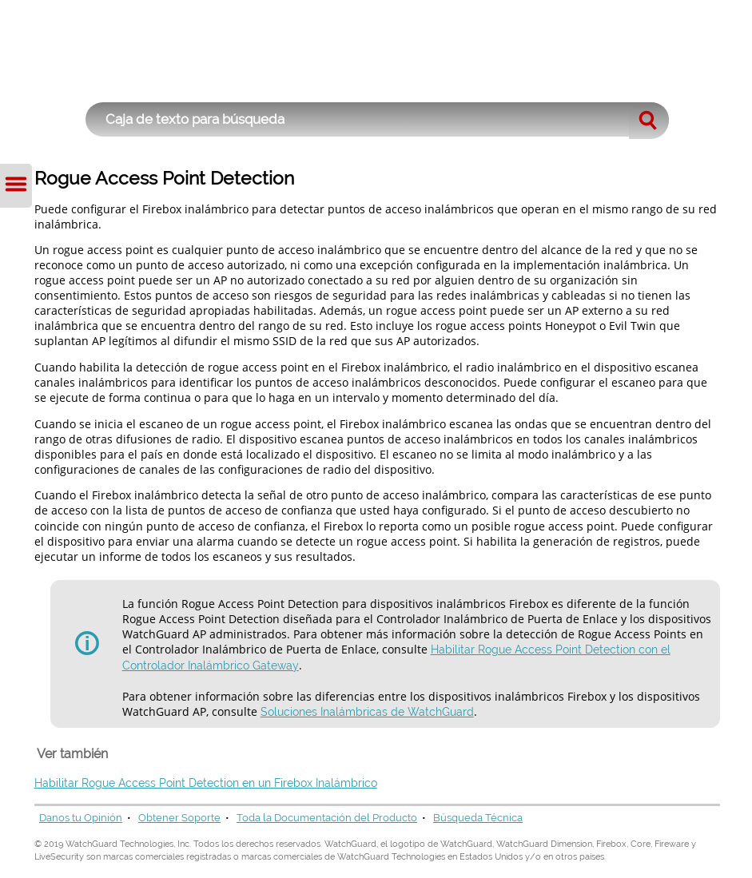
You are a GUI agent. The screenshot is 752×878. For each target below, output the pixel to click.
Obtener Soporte (179, 818)
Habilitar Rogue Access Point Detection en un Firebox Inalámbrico (205, 783)
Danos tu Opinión (80, 818)
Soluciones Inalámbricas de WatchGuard (367, 711)
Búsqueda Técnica (478, 818)
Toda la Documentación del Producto (327, 818)
